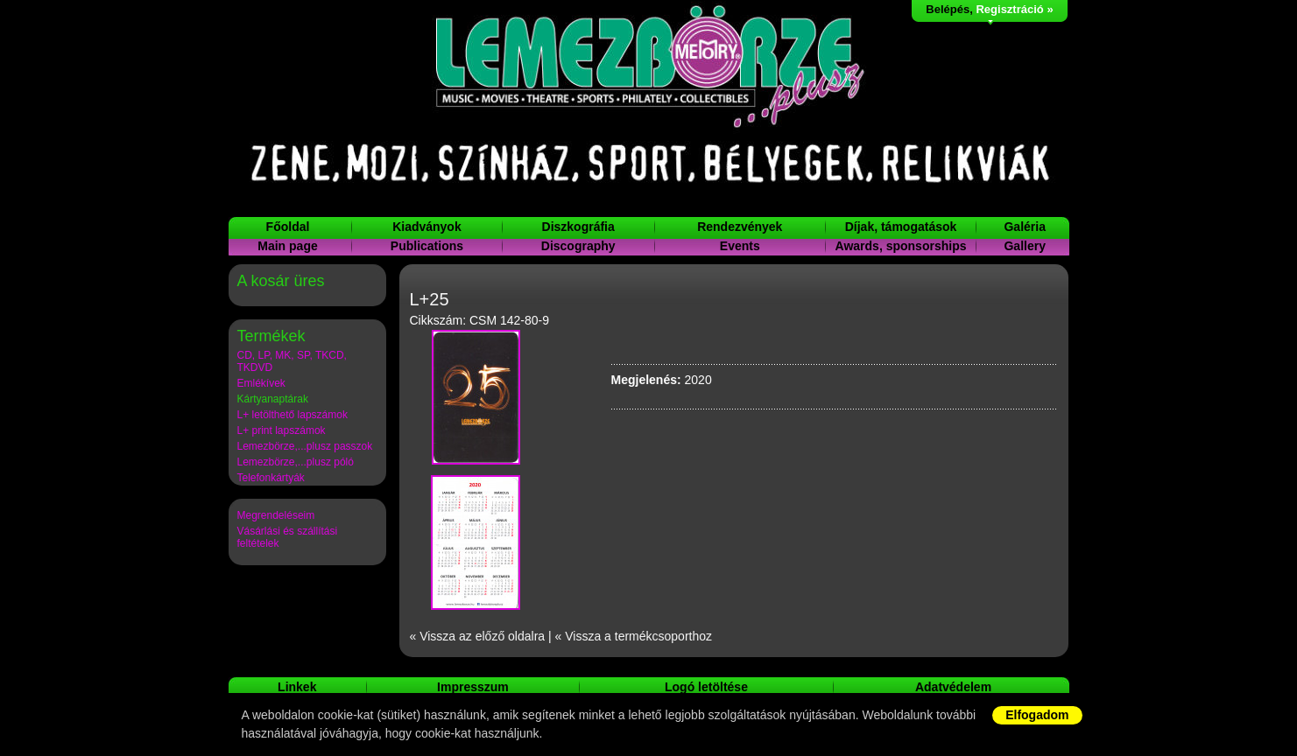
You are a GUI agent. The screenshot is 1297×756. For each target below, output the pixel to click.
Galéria (1024, 227)
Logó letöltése (706, 687)
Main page (287, 246)
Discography (578, 246)
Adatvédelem (953, 687)
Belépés (947, 9)
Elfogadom (1036, 715)
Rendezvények (739, 227)
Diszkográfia (578, 227)
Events (740, 246)
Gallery (1024, 246)
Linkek (297, 687)
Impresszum (473, 687)
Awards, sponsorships (901, 246)
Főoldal (288, 227)
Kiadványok (427, 227)
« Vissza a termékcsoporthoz (634, 636)
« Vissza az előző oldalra (478, 636)
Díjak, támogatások (901, 227)
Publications (427, 246)
